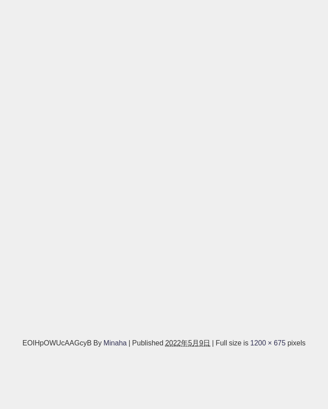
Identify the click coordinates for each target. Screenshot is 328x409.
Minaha (115, 342)
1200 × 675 (268, 342)
